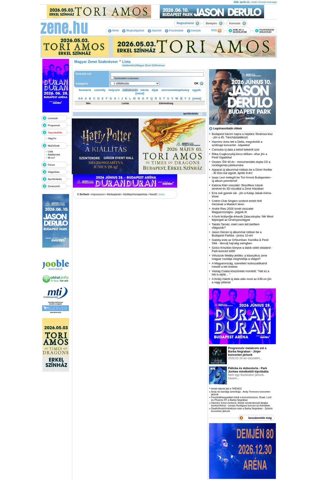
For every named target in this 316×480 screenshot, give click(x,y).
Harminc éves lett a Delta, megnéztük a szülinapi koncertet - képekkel (237, 143)
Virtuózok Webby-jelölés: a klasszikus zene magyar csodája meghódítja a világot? (239, 257)
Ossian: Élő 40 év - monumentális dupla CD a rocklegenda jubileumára (241, 163)
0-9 (80, 98)
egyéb (196, 90)
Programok (54, 125)
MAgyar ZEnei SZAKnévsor (150, 65)
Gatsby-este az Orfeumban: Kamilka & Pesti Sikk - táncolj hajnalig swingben (240, 241)
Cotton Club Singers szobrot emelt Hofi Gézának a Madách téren (237, 202)
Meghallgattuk (133, 30)
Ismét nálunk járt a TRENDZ (226, 388)
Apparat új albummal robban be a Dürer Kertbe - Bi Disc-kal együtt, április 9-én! (242, 171)
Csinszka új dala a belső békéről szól (235, 149)
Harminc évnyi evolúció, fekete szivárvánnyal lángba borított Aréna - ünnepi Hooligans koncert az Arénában (240, 404)
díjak (155, 90)
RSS (216, 30)
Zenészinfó (54, 186)
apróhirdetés (193, 113)
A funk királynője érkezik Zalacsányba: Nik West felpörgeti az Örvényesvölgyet (242, 218)
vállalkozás (130, 90)
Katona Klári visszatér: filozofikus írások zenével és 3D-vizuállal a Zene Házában (238, 187)
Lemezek (53, 118)
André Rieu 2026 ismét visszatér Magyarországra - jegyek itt (232, 210)
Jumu (161, 194)
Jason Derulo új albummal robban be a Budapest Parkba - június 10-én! (236, 233)
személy (100, 90)
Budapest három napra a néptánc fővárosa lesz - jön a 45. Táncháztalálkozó (242, 135)
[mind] (139, 93)
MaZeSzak (54, 145)
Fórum (51, 164)
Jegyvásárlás (55, 132)
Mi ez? (51, 157)
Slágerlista (53, 172)
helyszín (114, 90)
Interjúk (194, 30)
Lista (50, 151)
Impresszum (98, 194)
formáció (85, 90)
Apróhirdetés (55, 179)
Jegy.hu (52, 138)
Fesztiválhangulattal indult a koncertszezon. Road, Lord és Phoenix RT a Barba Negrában (241, 398)
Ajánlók (154, 30)
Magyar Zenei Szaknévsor (96, 62)
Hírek (113, 30)
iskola (144, 90)
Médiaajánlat (114, 194)
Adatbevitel (54, 154)
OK (199, 83)
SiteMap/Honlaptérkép (135, 194)
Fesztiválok (174, 30)
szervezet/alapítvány (175, 90)
